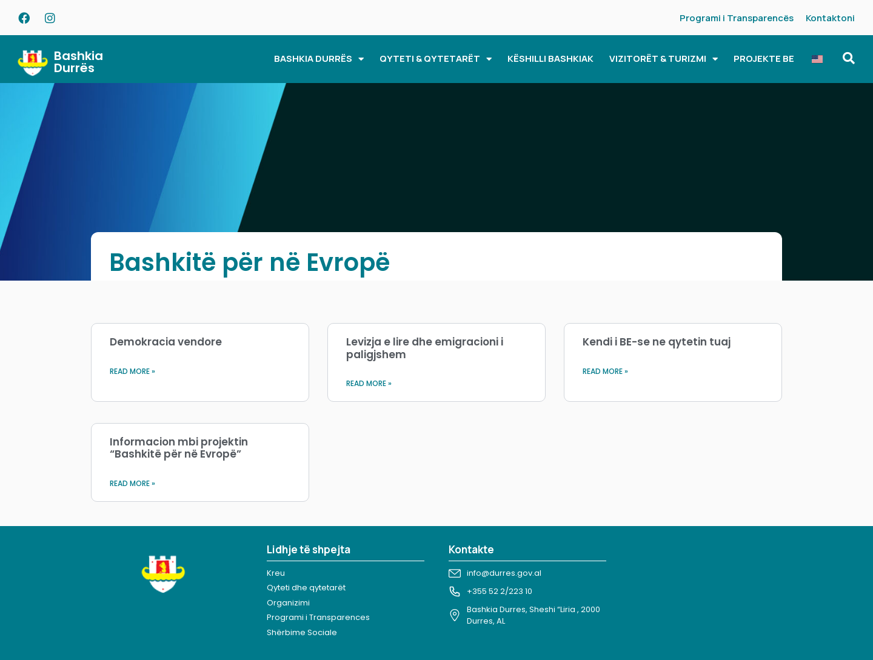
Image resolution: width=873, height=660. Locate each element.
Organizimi (288, 602)
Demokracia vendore (166, 342)
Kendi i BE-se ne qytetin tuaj (657, 342)
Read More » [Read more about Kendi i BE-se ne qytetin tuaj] (605, 371)
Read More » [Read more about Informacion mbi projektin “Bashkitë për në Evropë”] (132, 483)
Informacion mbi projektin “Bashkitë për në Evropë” (179, 448)
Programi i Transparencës (737, 18)
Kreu (276, 573)
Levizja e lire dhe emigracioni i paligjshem (424, 348)
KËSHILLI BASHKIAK (550, 58)
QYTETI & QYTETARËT (436, 59)
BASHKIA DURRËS (319, 59)
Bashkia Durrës (78, 61)
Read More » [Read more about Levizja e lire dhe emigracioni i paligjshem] (369, 383)
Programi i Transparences (318, 617)
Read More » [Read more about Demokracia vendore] (132, 371)
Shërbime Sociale (302, 632)
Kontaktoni (830, 18)
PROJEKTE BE (764, 58)
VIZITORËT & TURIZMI (663, 59)
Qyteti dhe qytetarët (306, 587)
